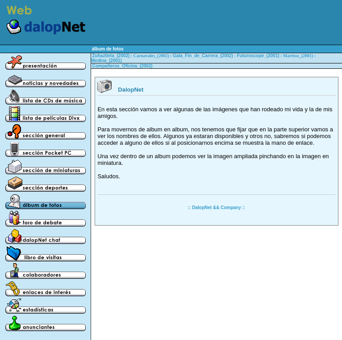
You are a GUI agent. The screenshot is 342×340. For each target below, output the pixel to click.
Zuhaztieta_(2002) (111, 55)
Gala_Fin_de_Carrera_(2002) (203, 55)
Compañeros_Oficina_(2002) (122, 65)
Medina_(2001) (106, 60)
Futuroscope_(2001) (258, 55)
